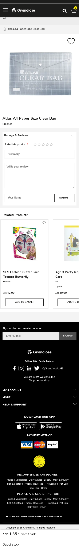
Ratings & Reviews (16, 135)
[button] (71, 42)
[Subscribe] (67, 336)
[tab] (39, 135)
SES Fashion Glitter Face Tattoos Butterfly (21, 274)
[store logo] (23, 10)
